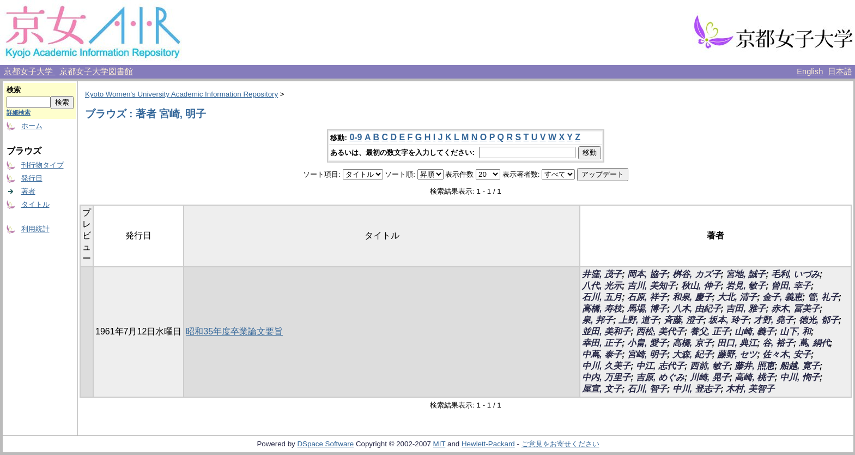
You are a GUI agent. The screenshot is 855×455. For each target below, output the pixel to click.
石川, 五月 (602, 297)
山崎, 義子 (754, 331)
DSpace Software (325, 444)
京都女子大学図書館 (96, 71)
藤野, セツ (737, 354)
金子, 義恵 (782, 297)
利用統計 (35, 229)
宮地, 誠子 (746, 274)
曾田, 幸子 (791, 285)
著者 (28, 191)
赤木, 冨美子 (795, 308)
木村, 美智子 (750, 388)
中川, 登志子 (696, 388)
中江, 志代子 (660, 365)
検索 (14, 90)
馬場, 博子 (647, 308)
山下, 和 (795, 331)
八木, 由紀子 (696, 308)
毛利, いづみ (795, 274)
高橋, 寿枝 (602, 308)
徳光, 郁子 (819, 320)
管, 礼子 (823, 297)
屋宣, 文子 (602, 388)
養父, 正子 (710, 331)
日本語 (840, 71)
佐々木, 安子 (786, 354)
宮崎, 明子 (647, 354)
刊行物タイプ (42, 165)
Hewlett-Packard (488, 444)
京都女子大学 (29, 71)
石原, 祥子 (647, 297)
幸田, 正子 (602, 343)
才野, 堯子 (773, 320)
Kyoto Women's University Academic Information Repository (181, 94)
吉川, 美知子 (651, 285)
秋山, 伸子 (701, 285)
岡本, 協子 (647, 274)
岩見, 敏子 (746, 285)
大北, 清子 (737, 297)
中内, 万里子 (606, 377)
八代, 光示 (602, 285)
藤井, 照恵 (754, 365)
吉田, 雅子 (746, 308)
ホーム (32, 126)
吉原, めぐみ (660, 377)
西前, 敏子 (710, 365)
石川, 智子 (647, 388)
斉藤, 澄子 (684, 320)
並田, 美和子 (606, 331)
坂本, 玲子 (728, 320)
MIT (439, 444)
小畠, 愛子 (647, 343)
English (810, 71)
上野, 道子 (638, 320)
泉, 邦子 (597, 320)
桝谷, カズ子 (696, 274)
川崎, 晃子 (710, 377)
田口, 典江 (737, 343)
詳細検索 (19, 112)
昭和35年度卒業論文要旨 (234, 331)
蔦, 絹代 (814, 343)
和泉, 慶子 (692, 297)
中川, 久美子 (606, 365)
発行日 (32, 178)
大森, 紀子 (692, 354)
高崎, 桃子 (754, 377)
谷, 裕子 (777, 343)
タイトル (35, 204)
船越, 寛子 (800, 365)
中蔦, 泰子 (602, 354)
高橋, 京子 (692, 343)
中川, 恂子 (800, 377)
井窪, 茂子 (602, 274)
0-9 (355, 137)
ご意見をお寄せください (560, 444)
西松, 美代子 (660, 331)
